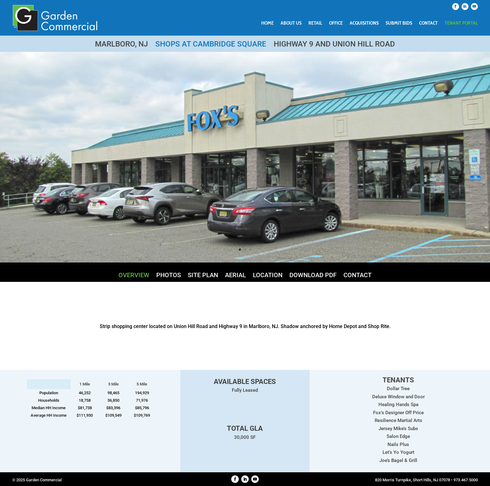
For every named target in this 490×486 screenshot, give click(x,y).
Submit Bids (399, 23)
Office (336, 23)
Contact (428, 23)
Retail (315, 23)
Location (267, 276)
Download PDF (313, 276)
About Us (291, 23)
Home (267, 23)
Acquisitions (364, 23)
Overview (133, 276)
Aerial (235, 276)
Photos (168, 276)
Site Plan (203, 276)
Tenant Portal (461, 23)
